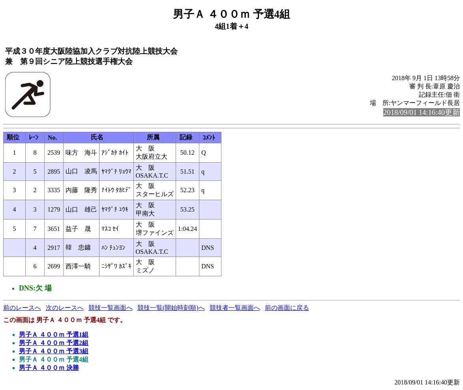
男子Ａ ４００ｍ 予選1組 (53, 334)
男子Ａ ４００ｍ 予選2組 (53, 342)
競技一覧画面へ (110, 307)
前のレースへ (22, 307)
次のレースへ (65, 307)
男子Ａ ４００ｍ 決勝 (49, 367)
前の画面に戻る (287, 307)
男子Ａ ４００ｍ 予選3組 (53, 351)
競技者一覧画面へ (235, 307)
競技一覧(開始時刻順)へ (171, 307)
